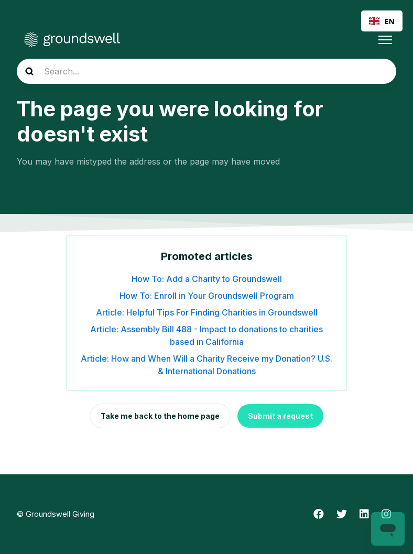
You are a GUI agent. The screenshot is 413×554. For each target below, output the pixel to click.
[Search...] (206, 71)
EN (382, 21)
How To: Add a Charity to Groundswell (207, 279)
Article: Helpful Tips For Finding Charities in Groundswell (207, 312)
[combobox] (382, 20)
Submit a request (280, 415)
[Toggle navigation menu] (385, 40)
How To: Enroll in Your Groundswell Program (206, 295)
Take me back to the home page (160, 415)
